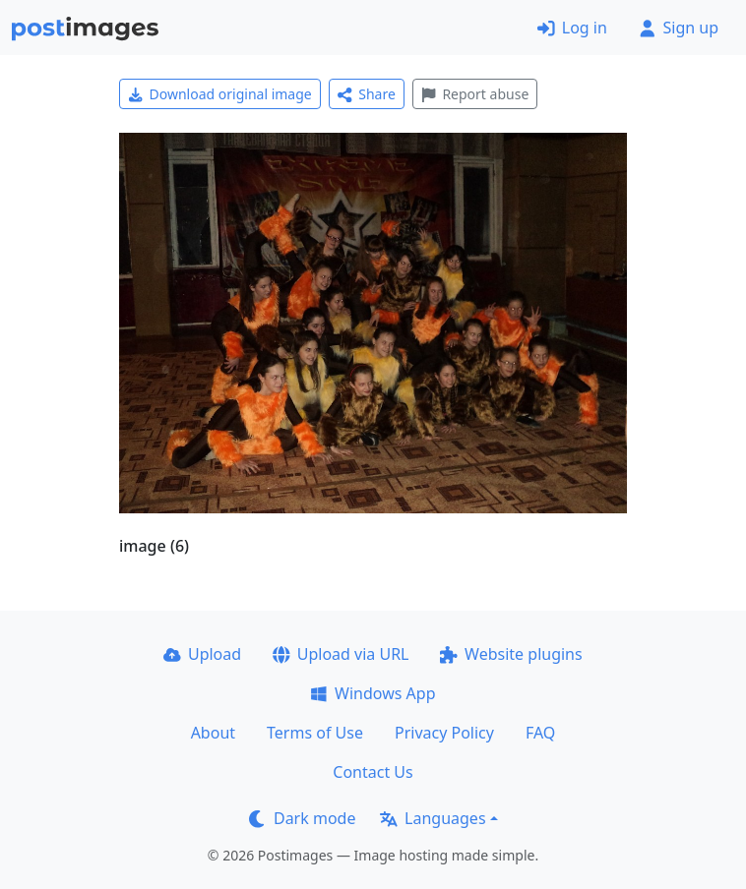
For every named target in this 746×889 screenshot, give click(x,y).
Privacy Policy (444, 732)
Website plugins (511, 654)
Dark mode (302, 818)
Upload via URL (340, 654)
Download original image (220, 94)
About (213, 732)
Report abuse (474, 94)
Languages (432, 818)
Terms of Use (315, 732)
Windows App (372, 693)
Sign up (678, 27)
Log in (572, 27)
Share (367, 94)
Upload (202, 654)
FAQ (540, 732)
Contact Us (372, 772)
